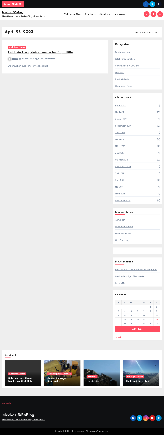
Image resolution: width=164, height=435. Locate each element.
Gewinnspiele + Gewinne (127, 66)
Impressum (119, 14)
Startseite (90, 14)
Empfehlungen (122, 52)
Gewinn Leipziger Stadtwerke (129, 276)
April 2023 (120, 105)
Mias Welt (119, 72)
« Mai (118, 337)
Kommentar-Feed (123, 233)
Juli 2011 (119, 173)
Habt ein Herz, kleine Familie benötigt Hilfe (40, 52)
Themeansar (103, 431)
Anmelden (120, 220)
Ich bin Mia (120, 283)
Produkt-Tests (122, 79)
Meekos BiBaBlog (12, 12)
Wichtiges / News (72, 14)
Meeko (13, 59)
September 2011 (123, 166)
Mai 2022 (119, 112)
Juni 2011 (120, 180)
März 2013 (120, 146)
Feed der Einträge (124, 226)
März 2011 (120, 194)
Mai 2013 (119, 139)
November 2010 (123, 200)
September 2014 (123, 126)
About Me (105, 14)
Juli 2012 (119, 153)
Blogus (89, 431)
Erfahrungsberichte (125, 59)
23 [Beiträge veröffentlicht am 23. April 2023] (157, 319)
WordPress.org (122, 240)
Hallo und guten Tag (137, 381)
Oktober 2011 (121, 160)
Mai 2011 (119, 187)
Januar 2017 (121, 119)
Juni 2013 (120, 132)
